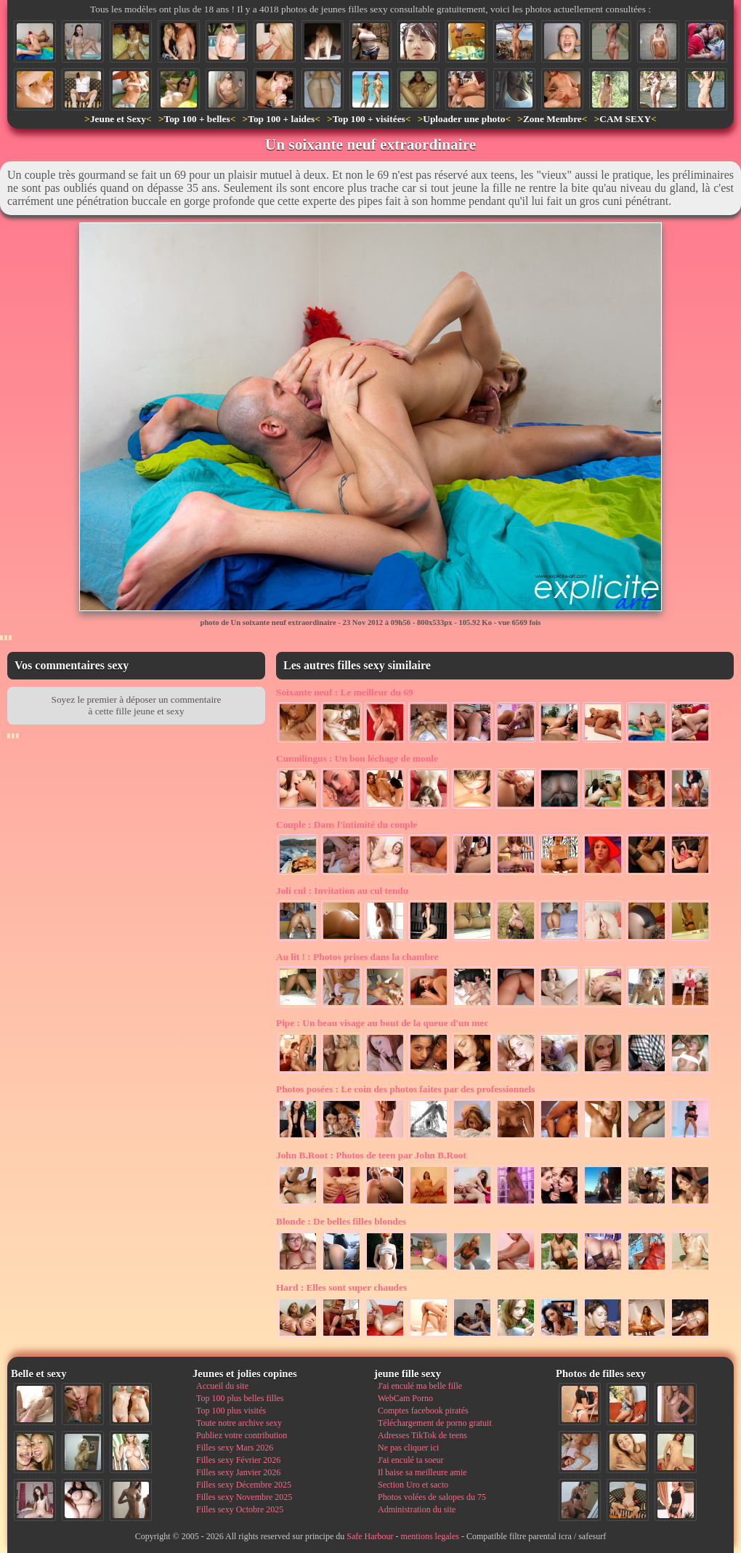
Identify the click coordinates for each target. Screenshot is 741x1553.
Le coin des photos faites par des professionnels (405, 1089)
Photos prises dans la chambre (357, 956)
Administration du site (416, 1509)
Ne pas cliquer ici (408, 1448)
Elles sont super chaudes (341, 1287)
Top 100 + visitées (369, 118)
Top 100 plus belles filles (239, 1398)
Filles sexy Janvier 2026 (238, 1472)
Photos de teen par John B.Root (371, 1155)
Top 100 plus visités (231, 1410)
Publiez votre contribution (241, 1435)
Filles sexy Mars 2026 (234, 1448)
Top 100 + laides (281, 118)
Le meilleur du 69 (344, 692)
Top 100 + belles (196, 118)
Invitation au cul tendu (342, 890)
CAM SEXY (625, 118)
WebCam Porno (405, 1398)
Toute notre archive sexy (239, 1423)
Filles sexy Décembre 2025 (243, 1485)
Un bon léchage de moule (357, 758)
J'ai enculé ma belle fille (420, 1386)
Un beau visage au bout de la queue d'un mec (382, 1022)
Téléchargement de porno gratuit (435, 1423)
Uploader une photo (464, 118)
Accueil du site (222, 1386)
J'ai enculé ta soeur (410, 1460)
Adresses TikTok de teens (422, 1435)
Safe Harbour (370, 1536)
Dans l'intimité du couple (346, 824)
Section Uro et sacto (413, 1485)
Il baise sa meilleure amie (422, 1472)
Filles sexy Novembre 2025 (244, 1497)
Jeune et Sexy (118, 118)
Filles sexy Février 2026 (238, 1460)
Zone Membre (552, 118)
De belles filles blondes (341, 1221)
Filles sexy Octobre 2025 (239, 1509)
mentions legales (430, 1536)
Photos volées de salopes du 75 (432, 1497)
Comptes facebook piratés (423, 1410)
